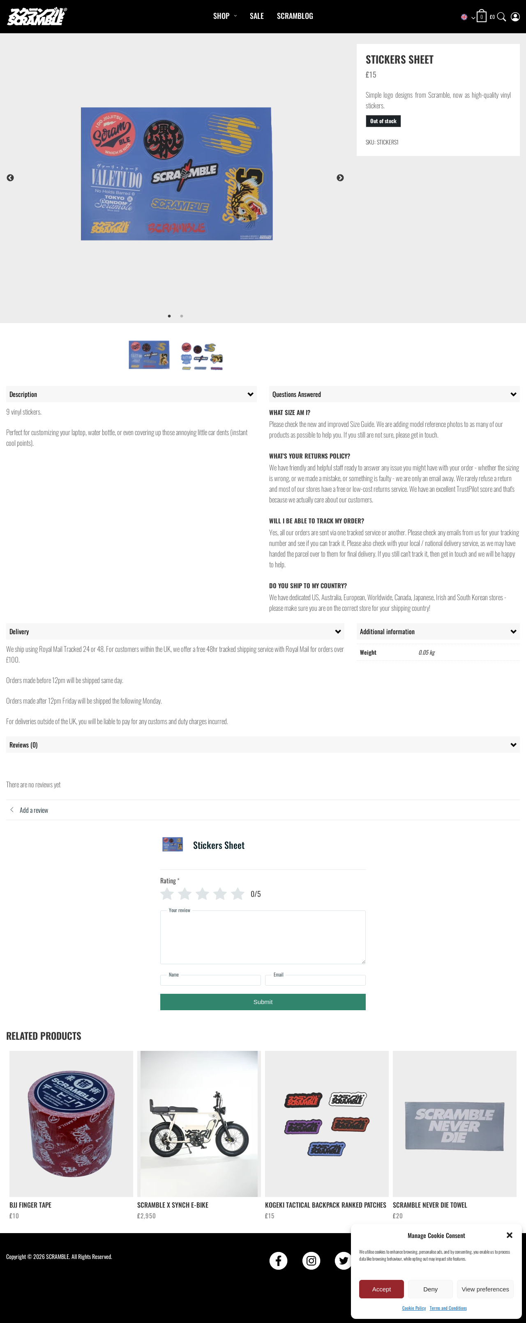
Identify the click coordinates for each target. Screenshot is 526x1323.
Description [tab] (23, 394)
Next (340, 178)
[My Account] (515, 15)
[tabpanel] (197, 178)
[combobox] (464, 17)
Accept (381, 1289)
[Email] (315, 980)
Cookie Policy (414, 1308)
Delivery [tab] (19, 631)
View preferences (485, 1289)
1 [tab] (169, 316)
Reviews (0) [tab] (23, 745)
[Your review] (263, 937)
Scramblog (295, 15)
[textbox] (464, 17)
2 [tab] (182, 316)
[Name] (210, 980)
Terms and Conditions (448, 1308)
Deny (430, 1289)
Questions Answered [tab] (296, 394)
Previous (10, 178)
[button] (509, 1235)
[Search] (501, 15)
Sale (257, 15)
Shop (221, 15)
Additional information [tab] (387, 631)
